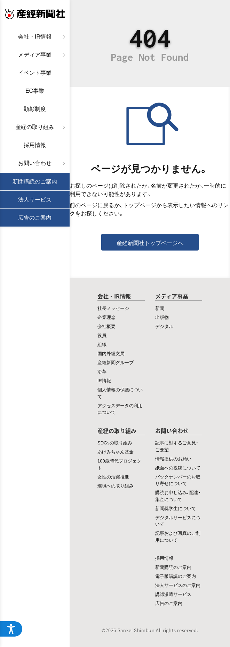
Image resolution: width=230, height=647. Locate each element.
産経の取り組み (34, 127)
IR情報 (104, 380)
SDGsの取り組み (114, 442)
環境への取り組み (115, 485)
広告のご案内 (34, 218)
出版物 (162, 317)
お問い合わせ (34, 163)
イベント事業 (34, 73)
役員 (101, 335)
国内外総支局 (111, 353)
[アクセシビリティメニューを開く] (11, 629)
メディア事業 (34, 55)
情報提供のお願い (173, 458)
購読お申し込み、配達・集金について (178, 495)
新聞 (159, 308)
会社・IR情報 (34, 37)
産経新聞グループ (115, 362)
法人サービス (34, 200)
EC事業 (34, 91)
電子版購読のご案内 (175, 576)
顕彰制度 (35, 109)
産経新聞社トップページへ (150, 242)
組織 (101, 344)
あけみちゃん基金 (115, 451)
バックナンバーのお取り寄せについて (177, 480)
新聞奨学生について (175, 508)
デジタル (164, 326)
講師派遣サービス (173, 594)
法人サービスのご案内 (177, 585)
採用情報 (35, 145)
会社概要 (106, 326)
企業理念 (106, 317)
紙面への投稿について (177, 467)
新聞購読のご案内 (35, 182)
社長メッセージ (113, 308)
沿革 (101, 371)
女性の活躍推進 (113, 476)
